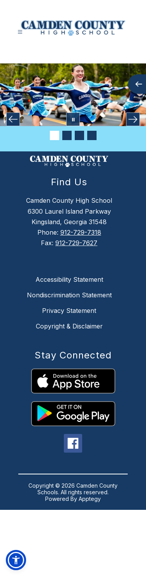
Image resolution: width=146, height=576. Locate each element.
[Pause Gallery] (73, 119)
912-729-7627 (76, 243)
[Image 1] (54, 135)
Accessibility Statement (69, 279)
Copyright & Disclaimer (69, 326)
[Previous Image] (13, 119)
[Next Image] (133, 119)
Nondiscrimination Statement (69, 295)
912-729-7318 (80, 232)
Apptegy (90, 498)
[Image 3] (79, 135)
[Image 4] (92, 135)
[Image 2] (67, 135)
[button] (16, 560)
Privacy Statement (69, 310)
